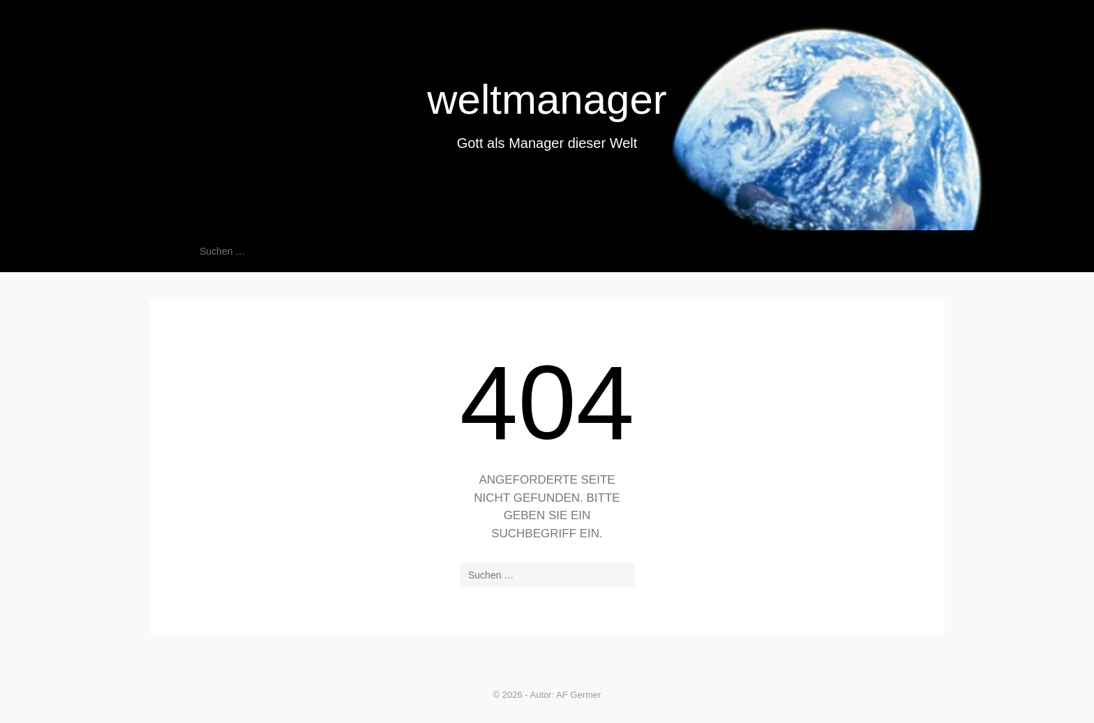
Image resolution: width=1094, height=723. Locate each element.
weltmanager (547, 99)
